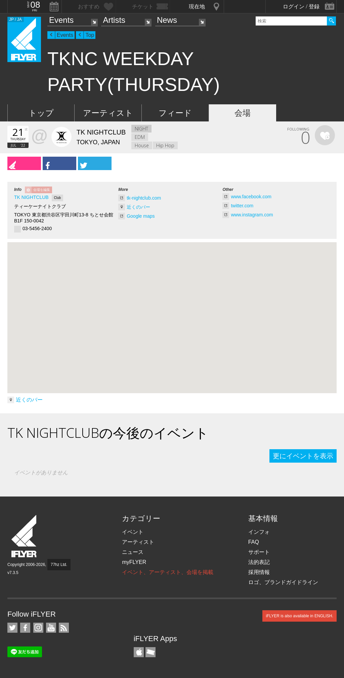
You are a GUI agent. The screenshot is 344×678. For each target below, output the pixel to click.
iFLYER (24, 536)
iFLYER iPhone (139, 652)
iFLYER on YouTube (51, 628)
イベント (132, 532)
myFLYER (134, 562)
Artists (114, 19)
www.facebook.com (251, 196)
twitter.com (242, 205)
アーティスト (108, 112)
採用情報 (259, 572)
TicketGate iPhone (150, 652)
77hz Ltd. (59, 564)
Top (89, 35)
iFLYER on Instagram (38, 628)
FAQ (253, 542)
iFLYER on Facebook (25, 628)
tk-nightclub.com (144, 198)
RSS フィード (64, 628)
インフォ (259, 532)
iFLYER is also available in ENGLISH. (299, 616)
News (167, 19)
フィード (175, 112)
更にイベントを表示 (303, 456)
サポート (259, 552)
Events (61, 19)
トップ (41, 112)
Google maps (141, 216)
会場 (242, 112)
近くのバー (138, 207)
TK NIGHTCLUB (31, 197)
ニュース (132, 552)
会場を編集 (41, 190)
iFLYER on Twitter (12, 628)
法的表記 (259, 562)
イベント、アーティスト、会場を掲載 (167, 572)
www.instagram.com (252, 214)
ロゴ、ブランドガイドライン (283, 582)
